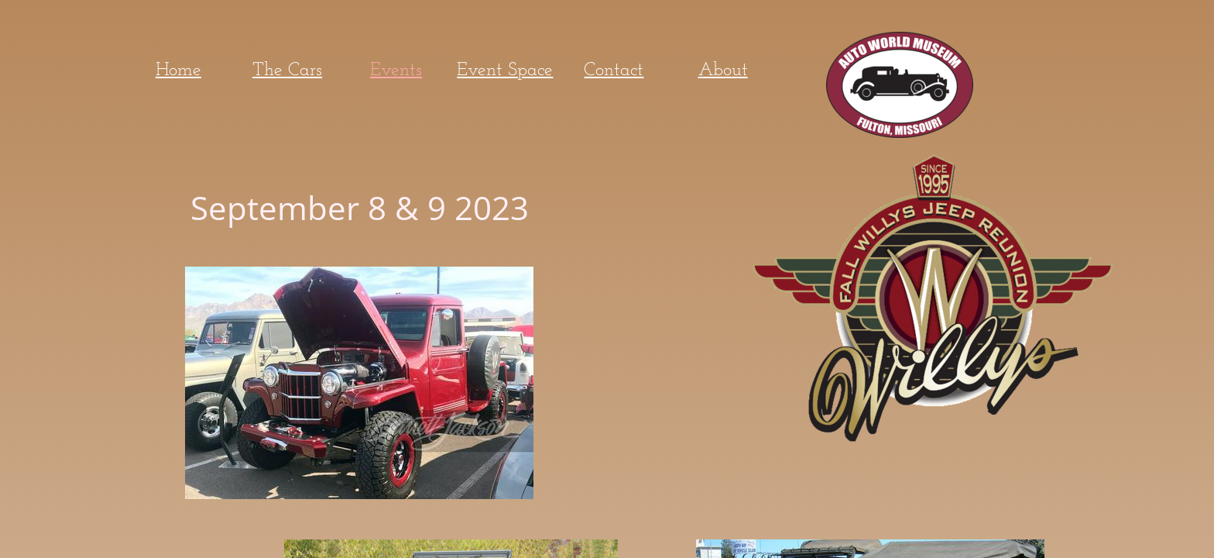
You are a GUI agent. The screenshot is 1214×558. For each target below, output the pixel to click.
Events (396, 70)
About (723, 70)
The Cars (287, 70)
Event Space (505, 70)
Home (178, 70)
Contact (613, 70)
